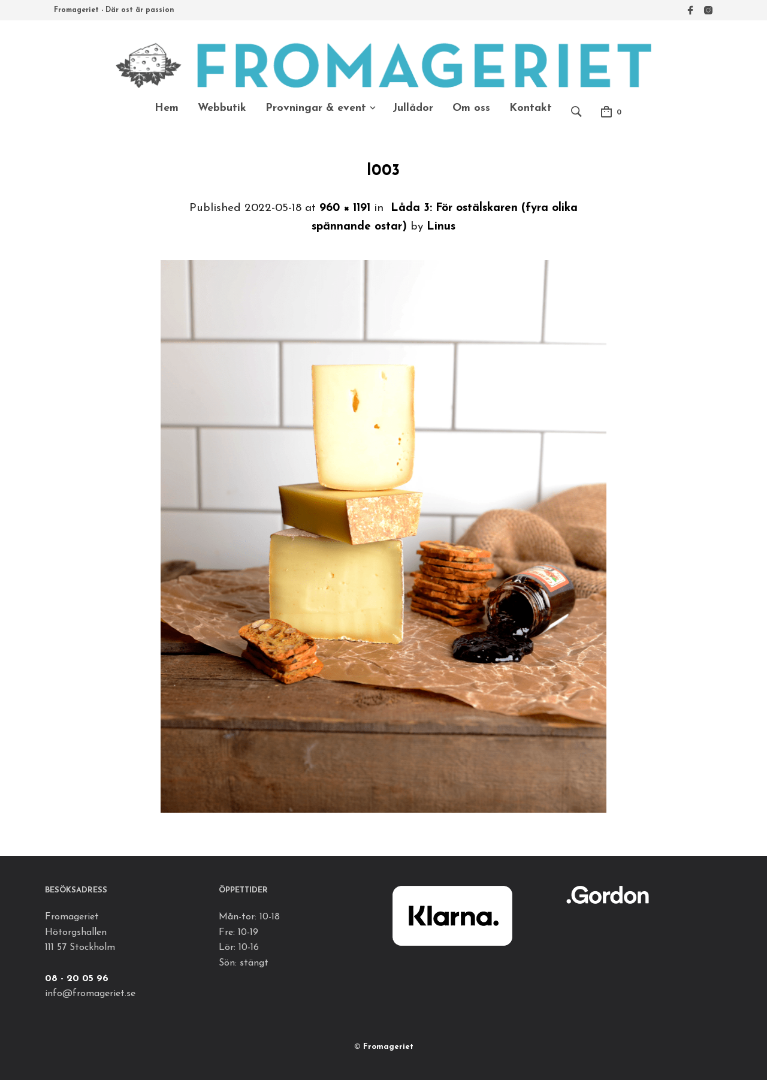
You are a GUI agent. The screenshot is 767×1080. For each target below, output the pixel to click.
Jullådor (412, 108)
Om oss (471, 108)
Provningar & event (315, 108)
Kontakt (530, 108)
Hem (167, 108)
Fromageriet (388, 1047)
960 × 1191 (344, 208)
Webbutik (222, 108)
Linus (441, 227)
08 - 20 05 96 (76, 979)
